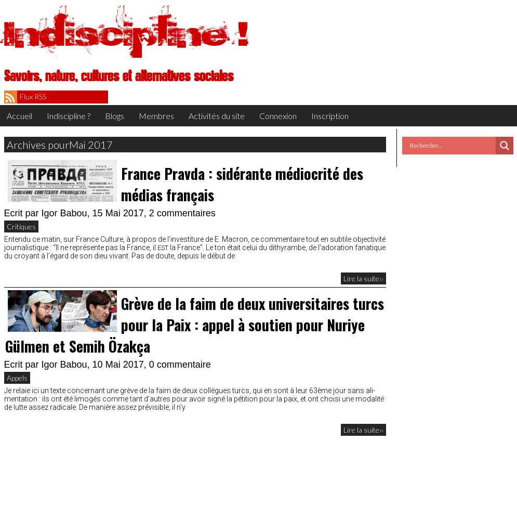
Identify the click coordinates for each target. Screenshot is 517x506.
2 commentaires (182, 213)
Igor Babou (64, 213)
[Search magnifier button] (504, 145)
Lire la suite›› (363, 278)
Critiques (21, 226)
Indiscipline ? (68, 116)
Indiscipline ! (126, 33)
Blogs (114, 116)
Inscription (330, 116)
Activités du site (217, 116)
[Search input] (451, 145)
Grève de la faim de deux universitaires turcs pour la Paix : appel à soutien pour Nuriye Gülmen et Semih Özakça (194, 325)
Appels (17, 377)
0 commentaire (180, 364)
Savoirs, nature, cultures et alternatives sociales (118, 76)
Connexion (278, 116)
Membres (156, 116)
